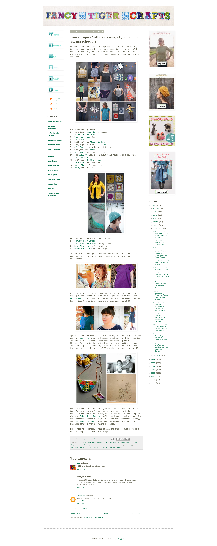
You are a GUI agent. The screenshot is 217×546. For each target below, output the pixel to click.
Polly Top (78, 152)
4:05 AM (80, 504)
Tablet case (80, 140)
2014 (153, 205)
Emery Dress (85, 338)
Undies (92, 150)
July (155, 212)
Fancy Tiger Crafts (58, 100)
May (155, 218)
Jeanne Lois (58, 109)
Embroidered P (85, 421)
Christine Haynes (104, 442)
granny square (95, 445)
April (156, 222)
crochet (116, 442)
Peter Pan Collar (82, 137)
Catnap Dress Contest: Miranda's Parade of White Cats (159, 306)
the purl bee (54, 179)
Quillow (83, 155)
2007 (153, 380)
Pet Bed (79, 147)
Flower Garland (97, 142)
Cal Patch (82, 442)
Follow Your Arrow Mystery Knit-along (161, 262)
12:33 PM (81, 469)
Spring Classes (116, 447)
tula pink (52, 175)
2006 (153, 383)
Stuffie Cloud (94, 160)
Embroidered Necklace (91, 416)
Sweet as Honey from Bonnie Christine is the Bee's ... (160, 328)
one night (81, 501)
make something (55, 122)
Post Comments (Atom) (94, 517)
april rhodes (54, 149)
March (156, 225)
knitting (128, 445)
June (155, 215)
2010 (153, 370)
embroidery (125, 442)
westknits (52, 161)
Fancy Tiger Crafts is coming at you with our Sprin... (160, 347)
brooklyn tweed (55, 140)
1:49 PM (80, 488)
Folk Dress (75, 299)
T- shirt (102, 145)
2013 (153, 359)
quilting (97, 447)
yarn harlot (53, 166)
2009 (153, 373)
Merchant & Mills (160, 248)
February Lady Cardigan (86, 241)
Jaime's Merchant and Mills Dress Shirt (160, 242)
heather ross (54, 145)
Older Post (137, 513)
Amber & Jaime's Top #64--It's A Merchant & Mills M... (160, 234)
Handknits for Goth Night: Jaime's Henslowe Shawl (161, 337)
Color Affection (82, 246)
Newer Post (76, 513)
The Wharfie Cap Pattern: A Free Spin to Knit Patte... (160, 254)
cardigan (92, 442)
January (157, 355)
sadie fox (52, 184)
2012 (153, 363)
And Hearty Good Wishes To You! (161, 268)
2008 (153, 376)
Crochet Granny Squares (86, 244)
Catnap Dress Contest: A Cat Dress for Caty (161, 275)
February (157, 229)
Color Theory (81, 165)
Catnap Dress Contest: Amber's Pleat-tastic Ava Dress (161, 295)
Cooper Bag (91, 132)
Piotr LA (81, 495)
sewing (105, 447)
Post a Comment (81, 509)
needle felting (85, 447)
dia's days (53, 170)
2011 (153, 366)
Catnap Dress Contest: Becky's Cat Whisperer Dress (159, 284)
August (156, 208)
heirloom (106, 445)
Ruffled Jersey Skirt (84, 135)
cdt (78, 463)
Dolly (77, 168)
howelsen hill (117, 445)
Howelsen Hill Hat (83, 249)
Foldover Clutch (83, 158)
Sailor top (80, 163)
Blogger (120, 539)
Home (106, 513)
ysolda (51, 189)
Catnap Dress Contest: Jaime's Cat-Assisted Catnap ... (160, 317)
